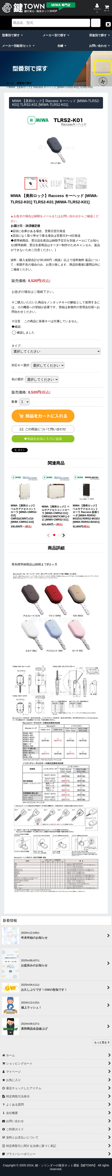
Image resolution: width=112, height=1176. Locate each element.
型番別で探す (11, 35)
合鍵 (60, 45)
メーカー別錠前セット (17, 45)
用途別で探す (98, 35)
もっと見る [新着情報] (102, 1042)
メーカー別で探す (54, 35)
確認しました (25, 332)
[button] (108, 24)
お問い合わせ (98, 45)
